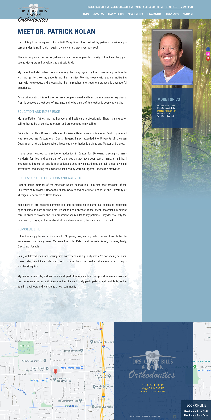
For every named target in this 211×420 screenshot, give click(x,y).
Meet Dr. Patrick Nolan (166, 111)
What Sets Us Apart (165, 116)
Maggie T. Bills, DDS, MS (122, 4)
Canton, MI (187, 4)
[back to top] (174, 416)
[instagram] (208, 54)
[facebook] (208, 49)
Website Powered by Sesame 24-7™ (146, 416)
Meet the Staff (163, 113)
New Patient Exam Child (196, 411)
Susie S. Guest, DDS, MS (98, 4)
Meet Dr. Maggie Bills (166, 108)
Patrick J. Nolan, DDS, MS (147, 4)
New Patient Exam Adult (196, 415)
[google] (208, 58)
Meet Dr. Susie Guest (166, 105)
